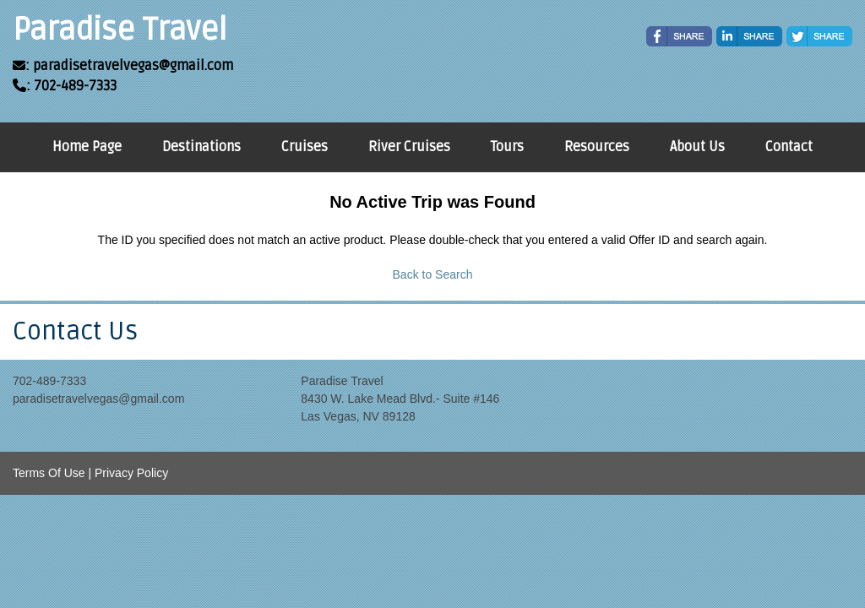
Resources (596, 146)
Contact (789, 146)
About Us (697, 146)
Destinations (201, 146)
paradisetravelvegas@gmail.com (98, 398)
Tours (507, 146)
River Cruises (409, 146)
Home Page (87, 146)
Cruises (304, 146)
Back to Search (433, 274)
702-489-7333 (49, 381)
